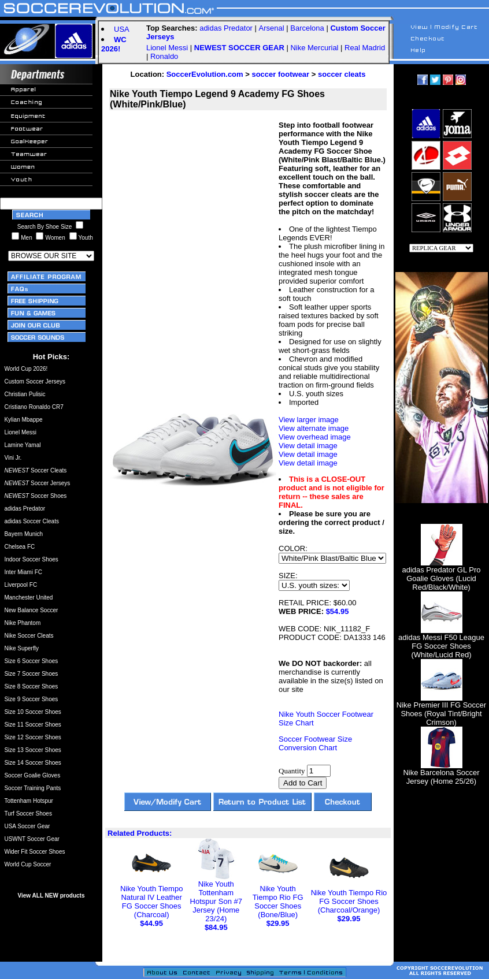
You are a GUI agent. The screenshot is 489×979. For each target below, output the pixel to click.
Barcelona (307, 28)
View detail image (308, 445)
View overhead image (315, 437)
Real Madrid (364, 47)
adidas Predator (226, 28)
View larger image (309, 419)
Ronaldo (164, 56)
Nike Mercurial (314, 47)
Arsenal (271, 28)
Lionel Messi (167, 47)
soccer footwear (280, 74)
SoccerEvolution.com (204, 74)
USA (121, 29)
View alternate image (314, 428)
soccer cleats (341, 74)
